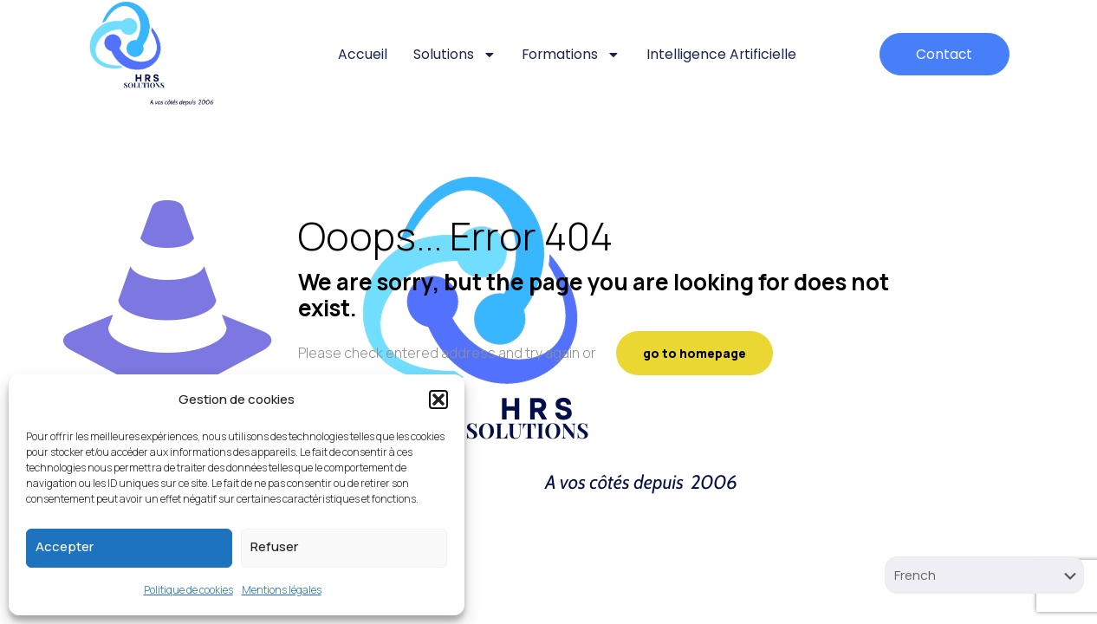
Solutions (449, 54)
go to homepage (694, 353)
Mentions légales (281, 589)
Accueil (357, 54)
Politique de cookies (188, 589)
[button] (438, 399)
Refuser (274, 546)
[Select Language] (984, 575)
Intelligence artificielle (719, 54)
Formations (567, 54)
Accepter (65, 546)
